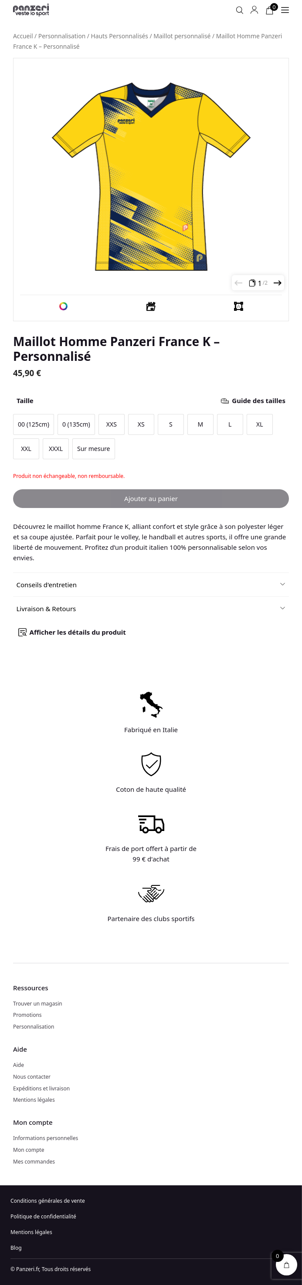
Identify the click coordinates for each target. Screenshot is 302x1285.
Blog (16, 1247)
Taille (151, 400)
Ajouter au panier (151, 498)
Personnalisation (61, 36)
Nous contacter (32, 1076)
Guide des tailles (258, 400)
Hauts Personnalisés (119, 36)
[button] (151, 584)
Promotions (27, 1015)
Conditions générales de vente (47, 1200)
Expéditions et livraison (41, 1088)
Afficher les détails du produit (78, 632)
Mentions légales (34, 1099)
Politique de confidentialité (43, 1216)
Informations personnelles (45, 1138)
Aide (18, 1065)
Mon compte (28, 1150)
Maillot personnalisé (181, 36)
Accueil (23, 36)
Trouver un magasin (37, 1003)
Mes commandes (34, 1161)
